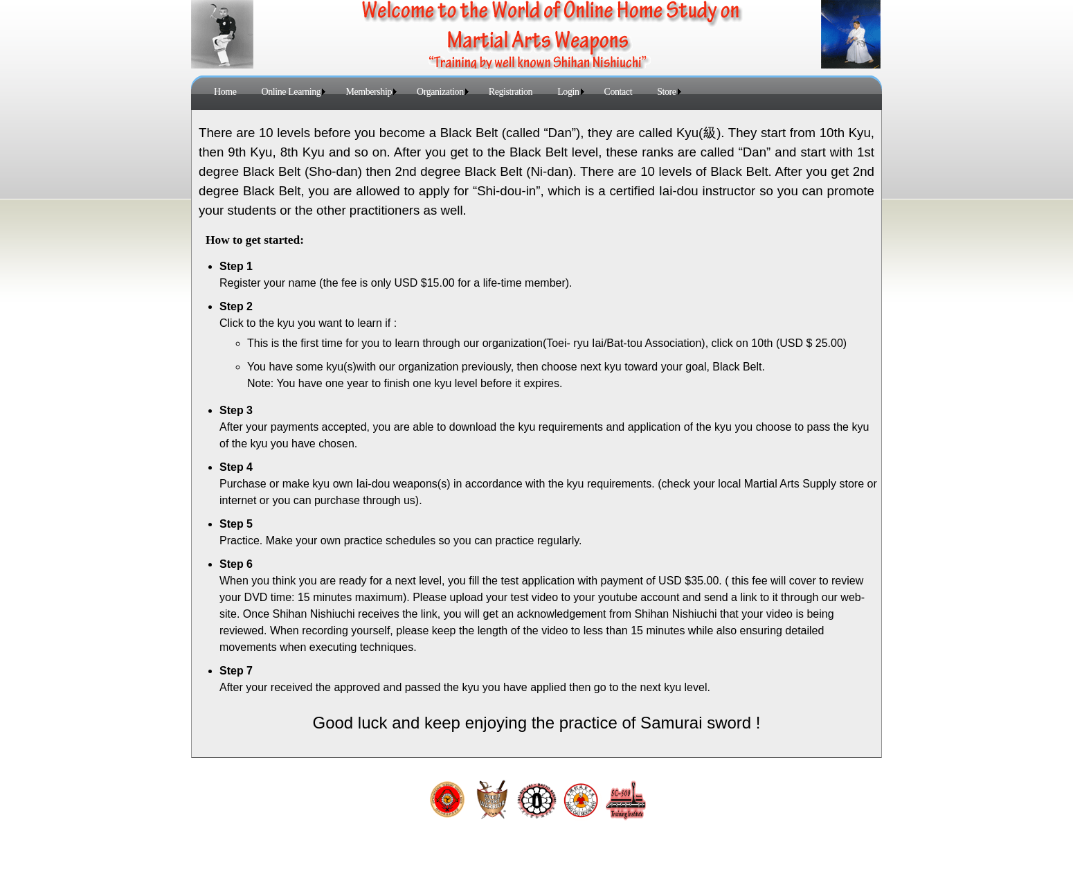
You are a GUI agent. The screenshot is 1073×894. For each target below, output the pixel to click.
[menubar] (445, 91)
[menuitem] (225, 91)
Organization (440, 92)
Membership (368, 92)
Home (225, 92)
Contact (618, 92)
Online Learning (291, 92)
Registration (510, 92)
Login (568, 92)
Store (666, 92)
